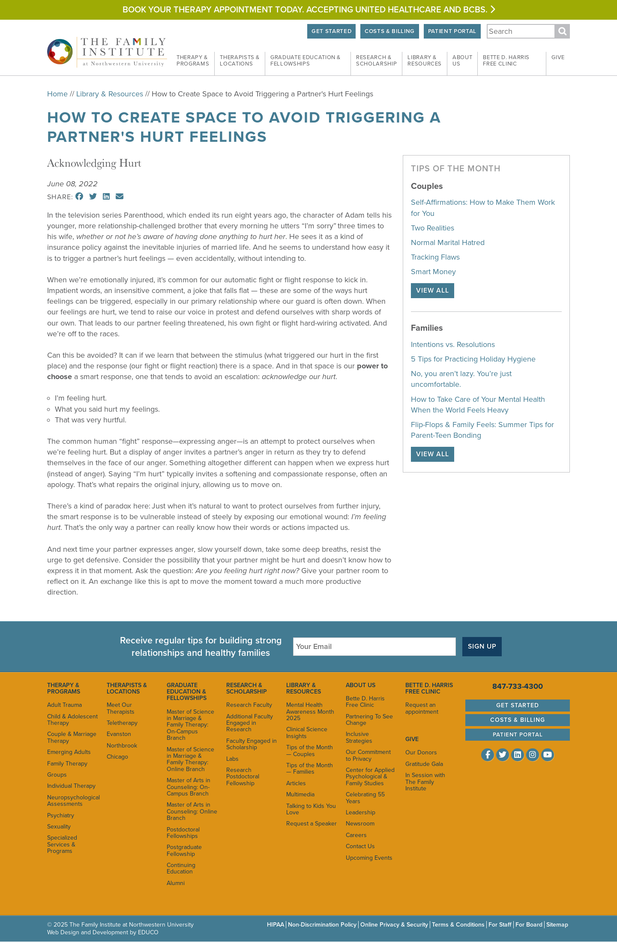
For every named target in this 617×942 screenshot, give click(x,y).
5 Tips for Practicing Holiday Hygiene (473, 359)
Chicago (117, 756)
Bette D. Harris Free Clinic (365, 702)
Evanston (119, 734)
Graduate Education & (305, 61)
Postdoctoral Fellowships (183, 833)
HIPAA (275, 924)
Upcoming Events (369, 857)
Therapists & (240, 61)
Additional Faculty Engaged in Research (249, 723)
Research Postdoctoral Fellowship (242, 776)
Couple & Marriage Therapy (71, 738)
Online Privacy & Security (394, 924)
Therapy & (193, 61)
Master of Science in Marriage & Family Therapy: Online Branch (190, 759)
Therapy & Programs (63, 688)
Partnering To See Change (369, 720)
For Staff (500, 924)
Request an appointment (421, 708)
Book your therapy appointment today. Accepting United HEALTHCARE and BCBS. (308, 10)
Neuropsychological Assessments (72, 800)
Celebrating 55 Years (365, 797)
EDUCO (148, 932)
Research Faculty (249, 705)
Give (558, 57)
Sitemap (557, 924)
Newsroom (360, 823)
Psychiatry (60, 815)
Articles (296, 783)
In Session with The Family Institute (425, 782)
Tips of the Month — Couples (309, 750)
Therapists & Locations (127, 688)
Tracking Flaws (435, 257)
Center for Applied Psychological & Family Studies (370, 776)
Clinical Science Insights (306, 733)
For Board (528, 924)
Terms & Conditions (458, 924)
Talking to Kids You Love (311, 809)
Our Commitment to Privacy (368, 755)
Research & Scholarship (246, 688)
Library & (424, 61)
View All (432, 290)
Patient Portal (451, 31)
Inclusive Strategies (359, 738)
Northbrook (122, 745)
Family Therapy (67, 763)
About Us (360, 685)
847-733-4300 (517, 686)
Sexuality (59, 826)
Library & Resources (109, 94)
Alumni (176, 883)
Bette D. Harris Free (506, 61)
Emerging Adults (69, 752)
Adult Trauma (64, 705)
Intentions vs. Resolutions (453, 344)
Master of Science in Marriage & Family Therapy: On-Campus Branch (190, 725)
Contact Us (360, 846)
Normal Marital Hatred (448, 242)
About (462, 61)
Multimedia (300, 794)
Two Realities (432, 228)
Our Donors (421, 752)
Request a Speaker (311, 823)
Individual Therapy (71, 785)
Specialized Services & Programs (62, 844)
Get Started (329, 31)
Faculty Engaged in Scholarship (251, 744)
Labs (232, 759)
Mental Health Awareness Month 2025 (310, 711)
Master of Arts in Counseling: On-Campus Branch (188, 787)
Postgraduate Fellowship (184, 850)
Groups (57, 774)
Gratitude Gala (424, 764)
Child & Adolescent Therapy (72, 720)
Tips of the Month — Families (309, 768)
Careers (356, 835)
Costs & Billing (388, 31)
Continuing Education (181, 868)
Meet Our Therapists (121, 708)
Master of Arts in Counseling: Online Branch (192, 811)
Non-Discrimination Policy (322, 924)
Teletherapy (122, 723)
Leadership (360, 812)
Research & (376, 61)
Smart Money (433, 271)
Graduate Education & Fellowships (187, 692)
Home (57, 94)
